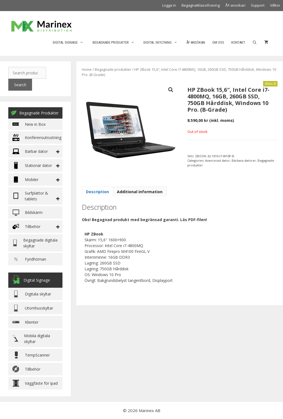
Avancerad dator (217, 160)
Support (257, 5)
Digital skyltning (163, 42)
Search (20, 84)
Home (87, 69)
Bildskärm (27, 212)
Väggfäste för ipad (35, 383)
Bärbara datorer (244, 160)
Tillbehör (26, 369)
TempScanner (31, 355)
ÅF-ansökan (235, 5)
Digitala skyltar (31, 293)
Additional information (140, 191)
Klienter (25, 322)
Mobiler (25, 179)
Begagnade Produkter (35, 113)
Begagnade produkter (116, 42)
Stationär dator (32, 165)
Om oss (218, 42)
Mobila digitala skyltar (31, 338)
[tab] (97, 192)
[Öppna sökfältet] (255, 42)
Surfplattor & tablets (30, 195)
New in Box (29, 124)
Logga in (169, 5)
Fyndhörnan (29, 259)
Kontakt (238, 42)
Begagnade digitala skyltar (34, 242)
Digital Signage (71, 42)
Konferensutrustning (36, 137)
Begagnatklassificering (201, 5)
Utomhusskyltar (32, 308)
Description (97, 191)
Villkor (275, 5)
